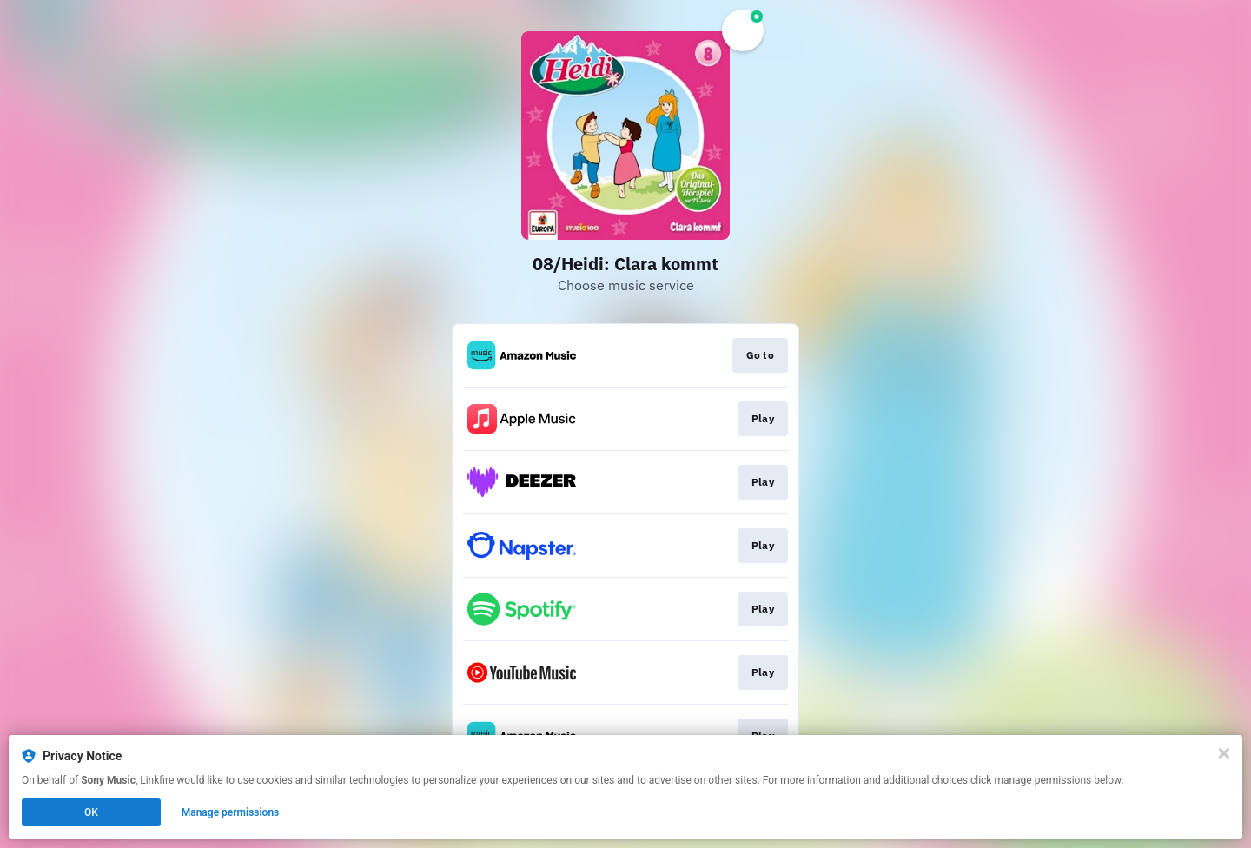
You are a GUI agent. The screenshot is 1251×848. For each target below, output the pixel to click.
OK (91, 812)
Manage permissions (231, 812)
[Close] (1224, 753)
